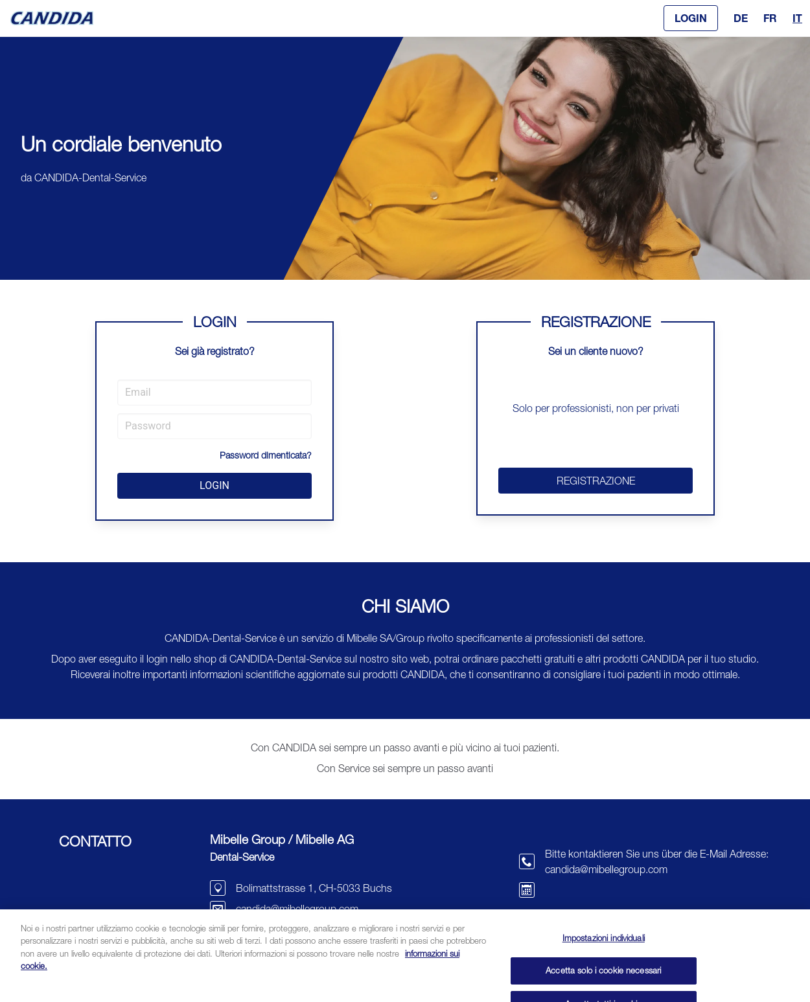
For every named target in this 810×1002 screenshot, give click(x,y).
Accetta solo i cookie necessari (603, 981)
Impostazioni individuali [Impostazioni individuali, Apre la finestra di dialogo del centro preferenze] (603, 949)
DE (741, 18)
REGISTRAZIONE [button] (596, 480)
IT (797, 18)
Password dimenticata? (266, 455)
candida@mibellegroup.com (297, 909)
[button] (691, 18)
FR (770, 18)
